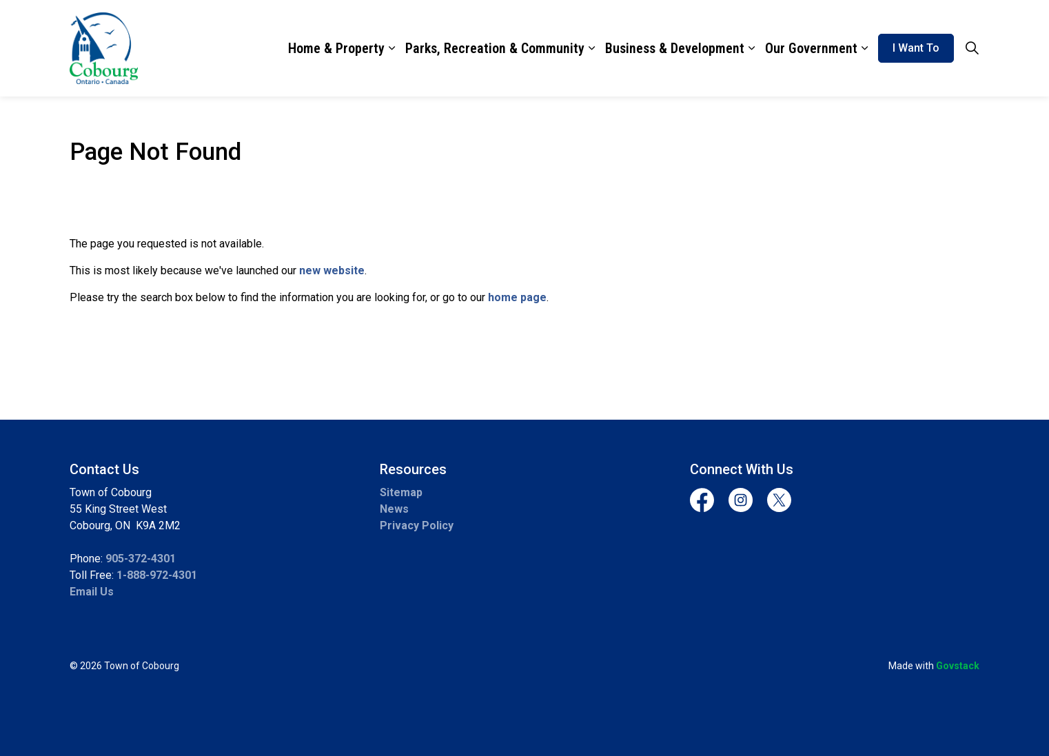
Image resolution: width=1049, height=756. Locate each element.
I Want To (916, 48)
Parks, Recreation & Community (494, 48)
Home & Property (336, 48)
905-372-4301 (140, 558)
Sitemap (401, 492)
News (394, 508)
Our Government (811, 48)
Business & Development (674, 48)
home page (517, 297)
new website (332, 270)
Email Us (92, 591)
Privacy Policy (417, 525)
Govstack (957, 665)
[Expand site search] (971, 48)
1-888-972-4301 (156, 575)
